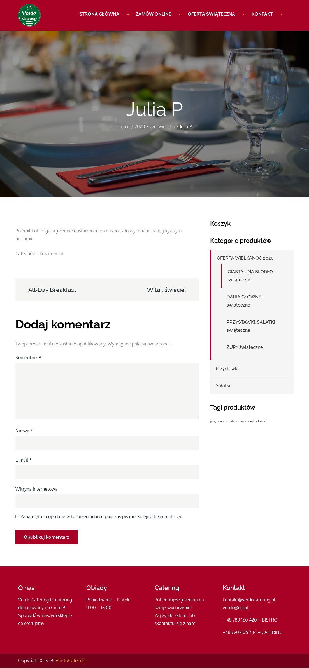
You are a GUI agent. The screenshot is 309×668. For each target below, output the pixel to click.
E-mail (23, 460)
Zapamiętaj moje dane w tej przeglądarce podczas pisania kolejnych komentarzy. (101, 516)
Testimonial (51, 253)
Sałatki (223, 386)
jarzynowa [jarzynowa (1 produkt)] (217, 421)
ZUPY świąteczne (245, 347)
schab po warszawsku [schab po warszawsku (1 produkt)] (241, 421)
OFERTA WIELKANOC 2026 (245, 258)
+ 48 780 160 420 (240, 620)
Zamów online (153, 14)
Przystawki (227, 368)
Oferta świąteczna (211, 14)
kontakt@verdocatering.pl (249, 600)
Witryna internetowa (36, 489)
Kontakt (262, 14)
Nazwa (24, 431)
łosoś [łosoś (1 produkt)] (262, 421)
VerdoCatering (70, 661)
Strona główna (99, 14)
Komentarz (28, 357)
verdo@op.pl (235, 608)
